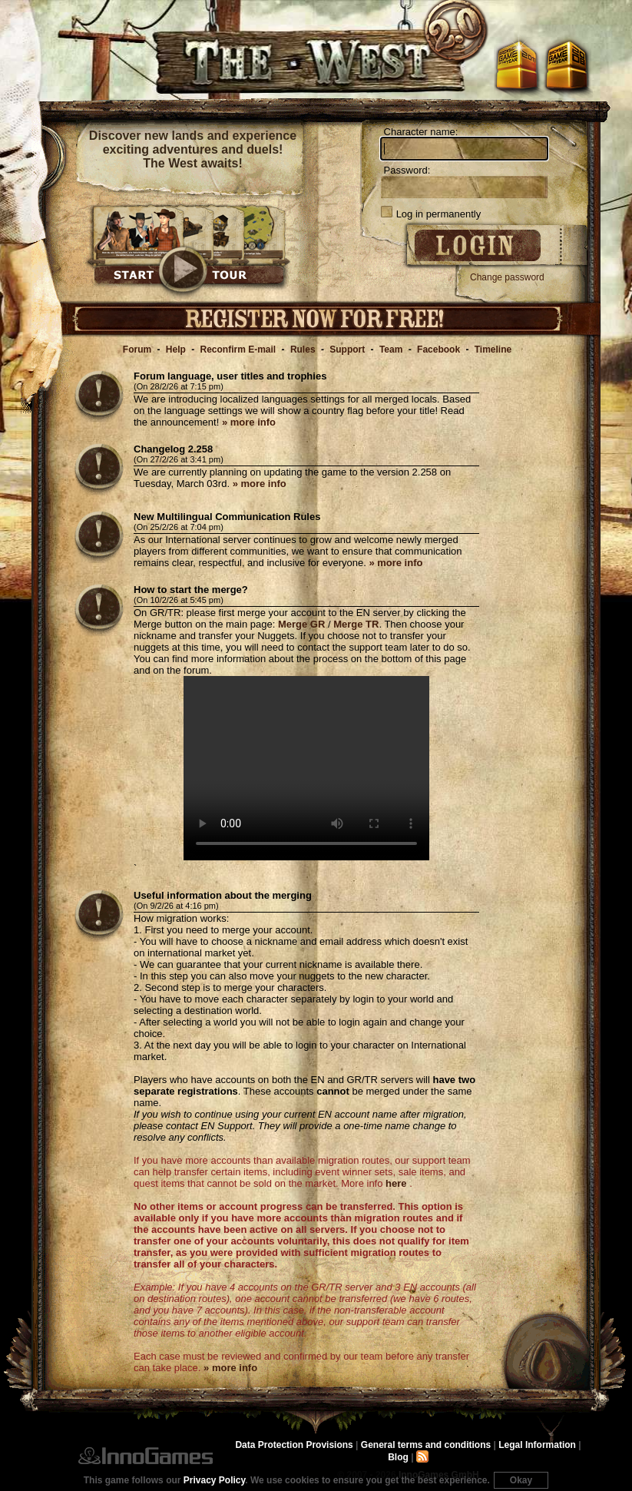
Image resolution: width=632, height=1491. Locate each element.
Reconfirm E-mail (238, 349)
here (395, 1183)
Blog (398, 1457)
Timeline (493, 349)
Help (176, 349)
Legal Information (537, 1445)
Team (390, 349)
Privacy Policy (215, 1480)
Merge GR (301, 624)
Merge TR (356, 624)
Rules (303, 349)
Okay (521, 1480)
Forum (137, 349)
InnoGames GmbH (145, 1455)
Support (347, 349)
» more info (249, 422)
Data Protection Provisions (293, 1445)
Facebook (438, 349)
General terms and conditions (426, 1445)
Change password (507, 277)
